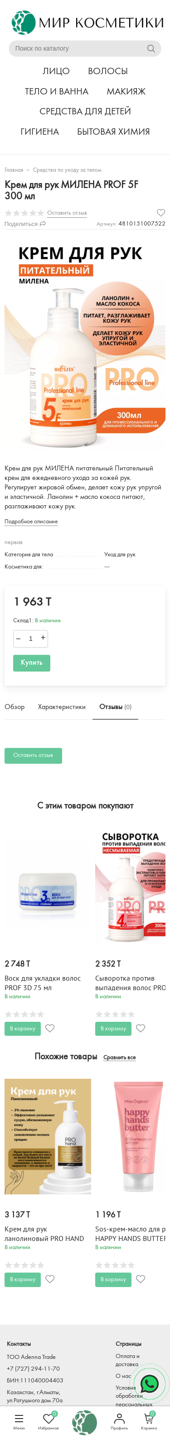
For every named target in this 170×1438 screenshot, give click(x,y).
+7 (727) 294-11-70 (33, 1369)
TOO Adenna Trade (31, 1357)
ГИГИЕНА (39, 132)
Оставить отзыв (33, 755)
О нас (123, 1376)
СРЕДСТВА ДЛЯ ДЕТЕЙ (85, 112)
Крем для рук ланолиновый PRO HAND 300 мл (44, 1238)
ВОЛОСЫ (108, 71)
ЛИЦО (56, 71)
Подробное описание (31, 522)
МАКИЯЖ (126, 92)
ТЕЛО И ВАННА (56, 92)
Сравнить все (119, 1058)
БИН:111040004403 (35, 1381)
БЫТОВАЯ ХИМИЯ (113, 132)
